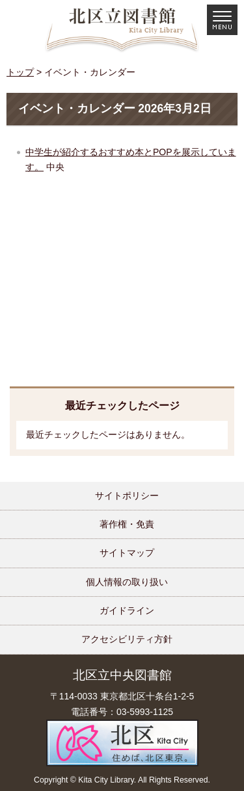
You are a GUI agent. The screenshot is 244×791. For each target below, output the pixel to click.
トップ (20, 72)
